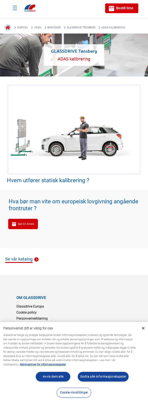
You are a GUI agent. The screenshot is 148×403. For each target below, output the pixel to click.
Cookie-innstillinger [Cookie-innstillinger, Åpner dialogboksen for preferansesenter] (74, 392)
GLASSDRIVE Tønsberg (81, 27)
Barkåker (54, 27)
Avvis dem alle (53, 376)
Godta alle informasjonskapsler (103, 376)
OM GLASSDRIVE (31, 297)
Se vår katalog (19, 259)
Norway (22, 27)
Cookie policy (26, 312)
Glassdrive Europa (30, 306)
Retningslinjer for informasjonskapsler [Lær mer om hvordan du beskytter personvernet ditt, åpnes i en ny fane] (43, 364)
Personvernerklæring (32, 318)
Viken (37, 27)
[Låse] (143, 328)
